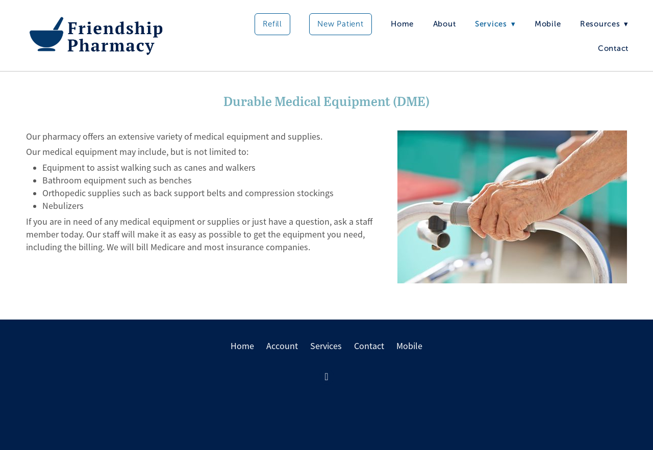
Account (282, 346)
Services (326, 346)
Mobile (548, 24)
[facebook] (326, 377)
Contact (613, 48)
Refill (272, 24)
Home (402, 24)
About (444, 24)
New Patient (340, 24)
